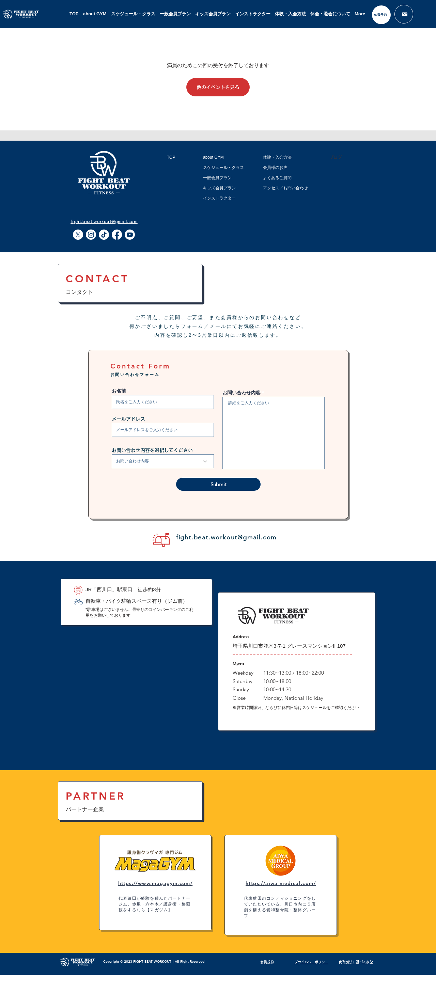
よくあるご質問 (277, 177)
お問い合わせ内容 (241, 392)
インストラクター (219, 198)
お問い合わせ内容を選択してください (152, 450)
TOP (171, 157)
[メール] (403, 14)
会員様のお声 (275, 167)
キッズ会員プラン (219, 188)
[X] (78, 235)
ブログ (335, 157)
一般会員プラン (217, 177)
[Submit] (218, 484)
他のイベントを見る (218, 87)
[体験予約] (381, 14)
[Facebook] (117, 235)
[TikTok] (104, 235)
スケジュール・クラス (223, 167)
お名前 (119, 391)
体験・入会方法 (277, 157)
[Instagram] (91, 235)
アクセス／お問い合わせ (285, 188)
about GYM (213, 157)
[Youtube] (130, 235)
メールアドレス (128, 418)
